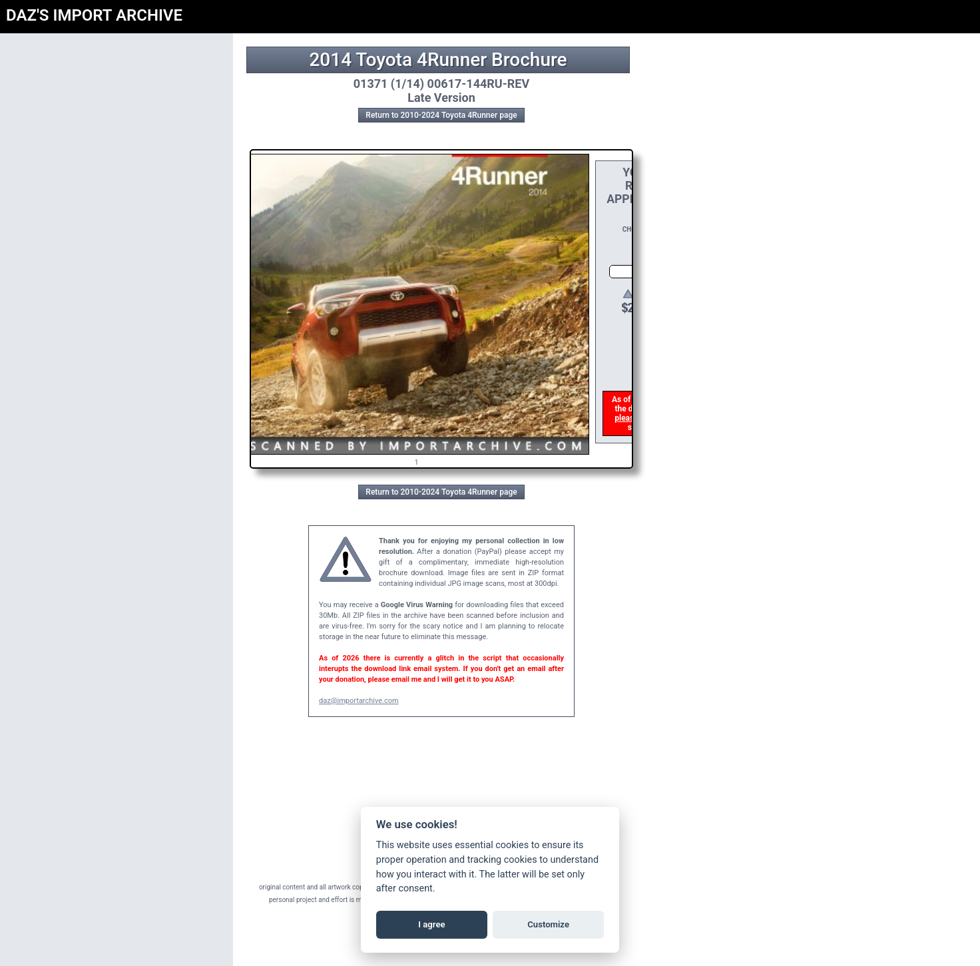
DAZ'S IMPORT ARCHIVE (94, 15)
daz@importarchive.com (359, 700)
